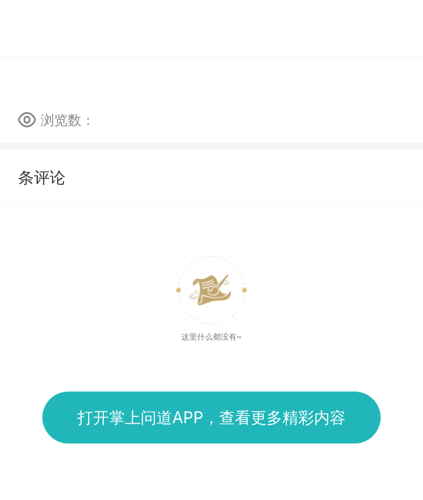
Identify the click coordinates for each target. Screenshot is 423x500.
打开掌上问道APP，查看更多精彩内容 (211, 417)
